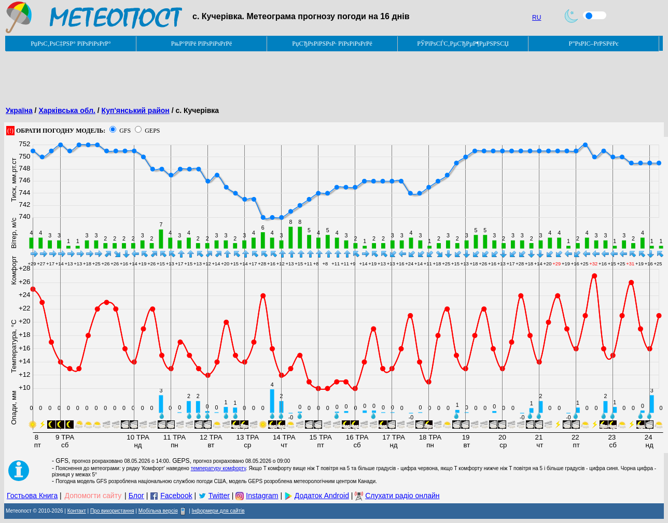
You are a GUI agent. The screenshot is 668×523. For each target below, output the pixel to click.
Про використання (112, 511)
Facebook (176, 495)
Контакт (76, 511)
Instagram (262, 495)
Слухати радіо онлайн (402, 495)
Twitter (219, 495)
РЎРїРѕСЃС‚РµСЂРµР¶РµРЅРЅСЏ (463, 43)
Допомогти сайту (93, 495)
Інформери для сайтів (218, 511)
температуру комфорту (218, 468)
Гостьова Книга (32, 495)
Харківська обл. (66, 110)
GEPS (152, 130)
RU (536, 17)
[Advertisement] (193, 75)
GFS (125, 130)
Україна (19, 110)
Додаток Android (322, 495)
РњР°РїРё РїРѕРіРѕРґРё (201, 43)
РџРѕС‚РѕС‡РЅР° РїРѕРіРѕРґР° (71, 43)
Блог (136, 495)
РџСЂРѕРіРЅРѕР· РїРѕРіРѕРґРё (332, 43)
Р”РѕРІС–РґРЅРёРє (593, 43)
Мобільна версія (158, 511)
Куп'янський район (136, 110)
